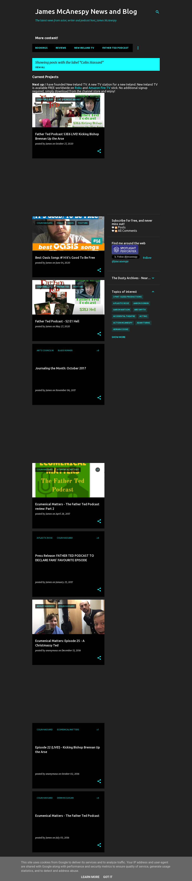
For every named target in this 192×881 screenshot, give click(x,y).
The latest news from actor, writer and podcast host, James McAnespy (76, 20)
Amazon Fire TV (99, 87)
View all (40, 67)
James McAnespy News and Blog (86, 11)
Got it (107, 877)
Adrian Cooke (120, 329)
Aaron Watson (121, 310)
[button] (99, 151)
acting (143, 316)
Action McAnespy (122, 323)
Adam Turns (143, 323)
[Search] (157, 11)
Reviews (61, 48)
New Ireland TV (84, 48)
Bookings (41, 48)
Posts (120, 227)
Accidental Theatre (124, 316)
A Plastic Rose (121, 303)
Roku (78, 87)
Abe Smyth (140, 310)
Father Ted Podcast (115, 48)
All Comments (126, 230)
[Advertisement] (67, 187)
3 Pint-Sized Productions (127, 297)
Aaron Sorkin (141, 303)
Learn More (90, 877)
